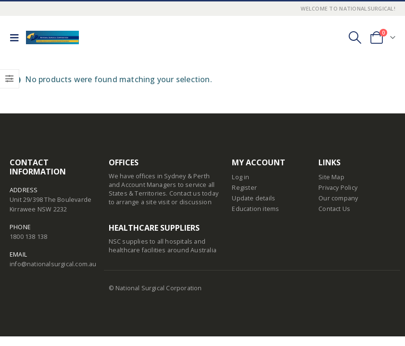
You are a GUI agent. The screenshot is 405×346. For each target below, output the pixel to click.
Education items (255, 209)
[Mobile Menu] (17, 37)
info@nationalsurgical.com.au (53, 264)
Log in (240, 177)
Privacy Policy (337, 188)
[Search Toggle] (354, 37)
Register (244, 188)
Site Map (331, 177)
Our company (338, 198)
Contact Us (334, 209)
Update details (253, 198)
